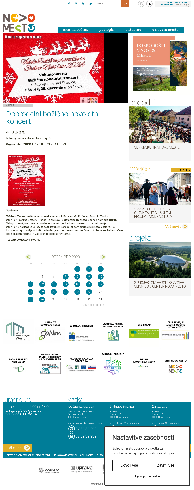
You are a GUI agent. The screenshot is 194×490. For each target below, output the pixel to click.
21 (65, 292)
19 (42, 292)
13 (54, 284)
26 (42, 299)
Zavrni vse (165, 465)
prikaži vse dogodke (91, 305)
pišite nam (18, 448)
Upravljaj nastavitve (147, 476)
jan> (103, 257)
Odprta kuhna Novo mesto (157, 147)
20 (54, 292)
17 (100, 284)
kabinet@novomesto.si (128, 422)
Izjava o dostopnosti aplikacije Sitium (78, 455)
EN (149, 4)
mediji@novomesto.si (169, 422)
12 (42, 284)
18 (30, 292)
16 (89, 284)
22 (77, 292)
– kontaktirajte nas (174, 4)
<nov (28, 257)
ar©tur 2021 (97, 483)
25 (30, 299)
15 (77, 284)
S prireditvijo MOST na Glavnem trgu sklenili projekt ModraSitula (153, 213)
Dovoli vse (129, 465)
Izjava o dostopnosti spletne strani (27, 455)
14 (65, 284)
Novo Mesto (27, 23)
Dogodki (10, 104)
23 (89, 292)
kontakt (141, 4)
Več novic (173, 226)
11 (30, 284)
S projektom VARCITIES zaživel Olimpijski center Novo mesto (160, 284)
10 (100, 276)
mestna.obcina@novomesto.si (89, 422)
